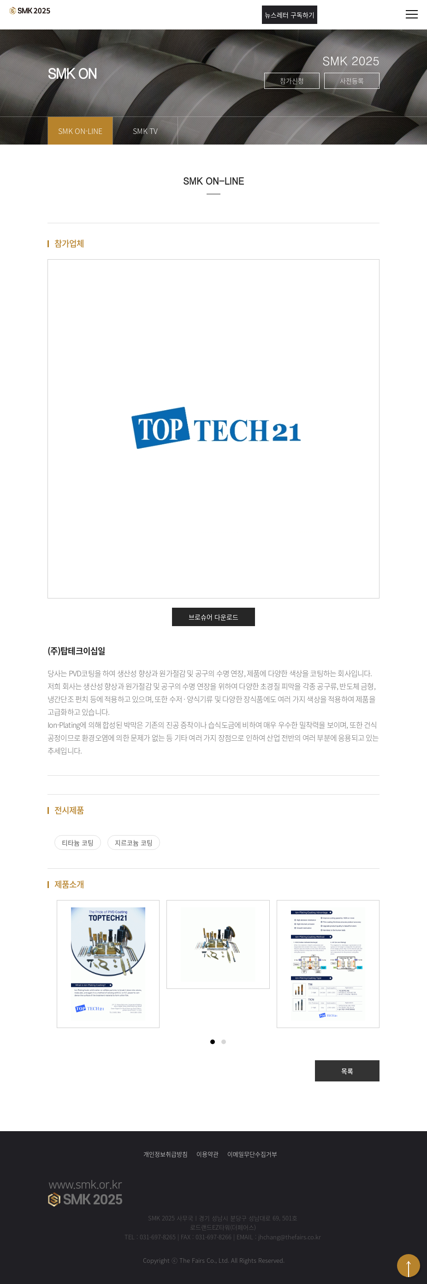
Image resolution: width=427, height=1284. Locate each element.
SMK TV (145, 130)
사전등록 (352, 80)
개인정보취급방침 (165, 1154)
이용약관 (207, 1154)
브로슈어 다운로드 (213, 617)
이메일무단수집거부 (252, 1154)
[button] (212, 1041)
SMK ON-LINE (80, 130)
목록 (347, 1070)
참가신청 (292, 80)
